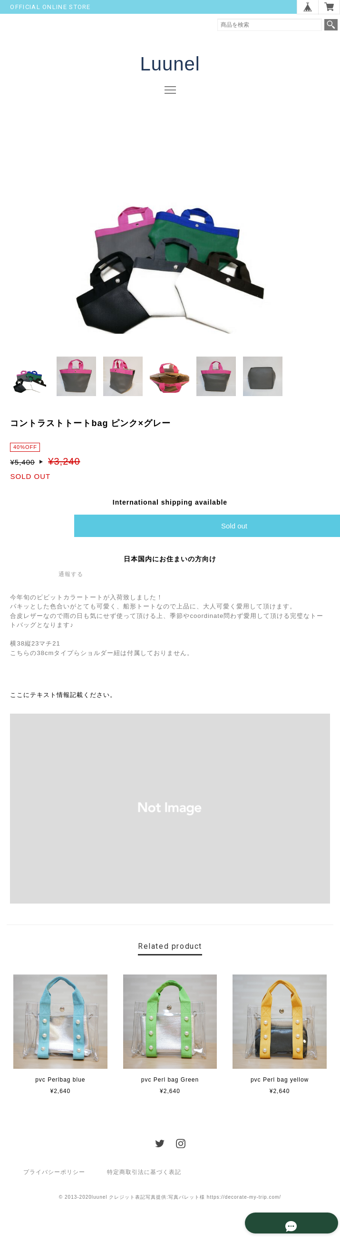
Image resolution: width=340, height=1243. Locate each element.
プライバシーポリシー (54, 1173)
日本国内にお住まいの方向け (170, 560)
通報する (70, 575)
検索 (331, 24)
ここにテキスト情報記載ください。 (63, 696)
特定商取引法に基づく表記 (144, 1173)
